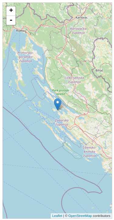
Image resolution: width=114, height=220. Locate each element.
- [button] (11, 20)
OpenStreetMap (80, 216)
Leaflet (57, 216)
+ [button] (11, 10)
